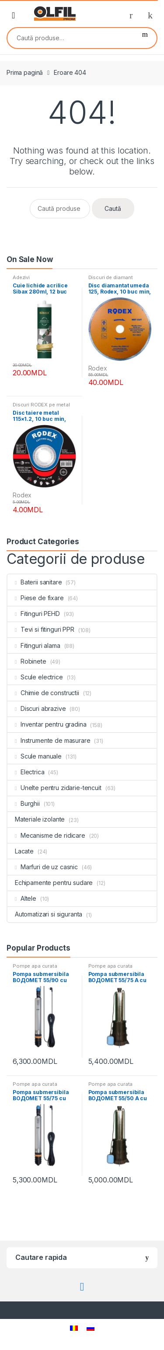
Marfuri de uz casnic (42, 867)
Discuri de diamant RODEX (110, 280)
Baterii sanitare (34, 582)
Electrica (26, 772)
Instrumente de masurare (49, 740)
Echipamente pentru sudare (50, 882)
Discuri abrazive (36, 708)
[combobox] (70, 38)
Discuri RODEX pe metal (41, 405)
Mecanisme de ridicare (46, 835)
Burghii (23, 803)
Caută (145, 38)
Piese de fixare (35, 598)
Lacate (20, 851)
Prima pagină (25, 72)
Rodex (97, 368)
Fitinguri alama (33, 645)
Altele (21, 898)
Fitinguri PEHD (33, 613)
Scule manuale (34, 756)
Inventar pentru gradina (47, 724)
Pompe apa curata (35, 966)
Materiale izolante (36, 819)
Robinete (26, 661)
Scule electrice (35, 677)
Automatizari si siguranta (44, 914)
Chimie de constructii (43, 692)
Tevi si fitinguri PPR (40, 629)
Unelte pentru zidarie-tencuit (54, 787)
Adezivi (21, 277)
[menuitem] (74, 1327)
